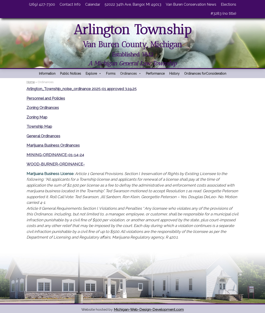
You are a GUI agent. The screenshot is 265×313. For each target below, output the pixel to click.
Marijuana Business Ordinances (53, 145)
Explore (93, 73)
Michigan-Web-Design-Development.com (149, 309)
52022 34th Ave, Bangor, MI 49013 (133, 4)
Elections (228, 4)
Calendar (92, 4)
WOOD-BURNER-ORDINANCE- (55, 164)
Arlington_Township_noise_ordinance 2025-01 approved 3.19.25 (81, 88)
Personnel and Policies (45, 98)
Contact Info (70, 4)
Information (47, 73)
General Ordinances (43, 136)
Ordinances (130, 73)
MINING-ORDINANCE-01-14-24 (55, 155)
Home (30, 82)
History (174, 73)
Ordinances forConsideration (205, 73)
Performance (155, 73)
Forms (111, 73)
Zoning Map (36, 117)
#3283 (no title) (223, 13)
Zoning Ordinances (42, 107)
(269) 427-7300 (42, 4)
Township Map (39, 126)
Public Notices (70, 73)
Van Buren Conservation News (191, 4)
